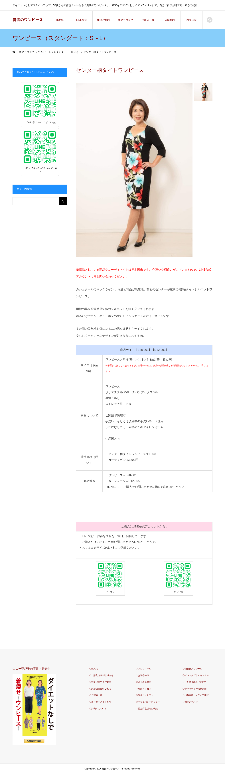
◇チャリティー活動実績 (194, 688)
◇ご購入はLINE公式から (101, 675)
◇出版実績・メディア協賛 (196, 695)
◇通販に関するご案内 (100, 682)
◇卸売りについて (98, 708)
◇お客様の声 (142, 675)
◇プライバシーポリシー (148, 702)
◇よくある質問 (143, 682)
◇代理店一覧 (95, 695)
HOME (60, 19)
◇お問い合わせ (190, 702)
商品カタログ (125, 19)
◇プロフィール (143, 668)
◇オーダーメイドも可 (100, 702)
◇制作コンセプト (144, 695)
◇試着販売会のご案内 (100, 688)
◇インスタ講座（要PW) (194, 682)
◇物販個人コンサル (192, 668)
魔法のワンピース (28, 19)
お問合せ (191, 19)
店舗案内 (170, 19)
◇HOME (93, 668)
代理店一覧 (147, 19)
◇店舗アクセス (143, 688)
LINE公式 (81, 19)
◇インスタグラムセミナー (196, 675)
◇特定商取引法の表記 (147, 708)
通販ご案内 (103, 19)
